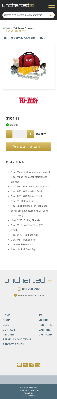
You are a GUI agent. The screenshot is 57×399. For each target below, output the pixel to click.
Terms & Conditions (28, 395)
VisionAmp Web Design (31, 390)
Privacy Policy (28, 393)
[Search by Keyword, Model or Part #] (25, 15)
